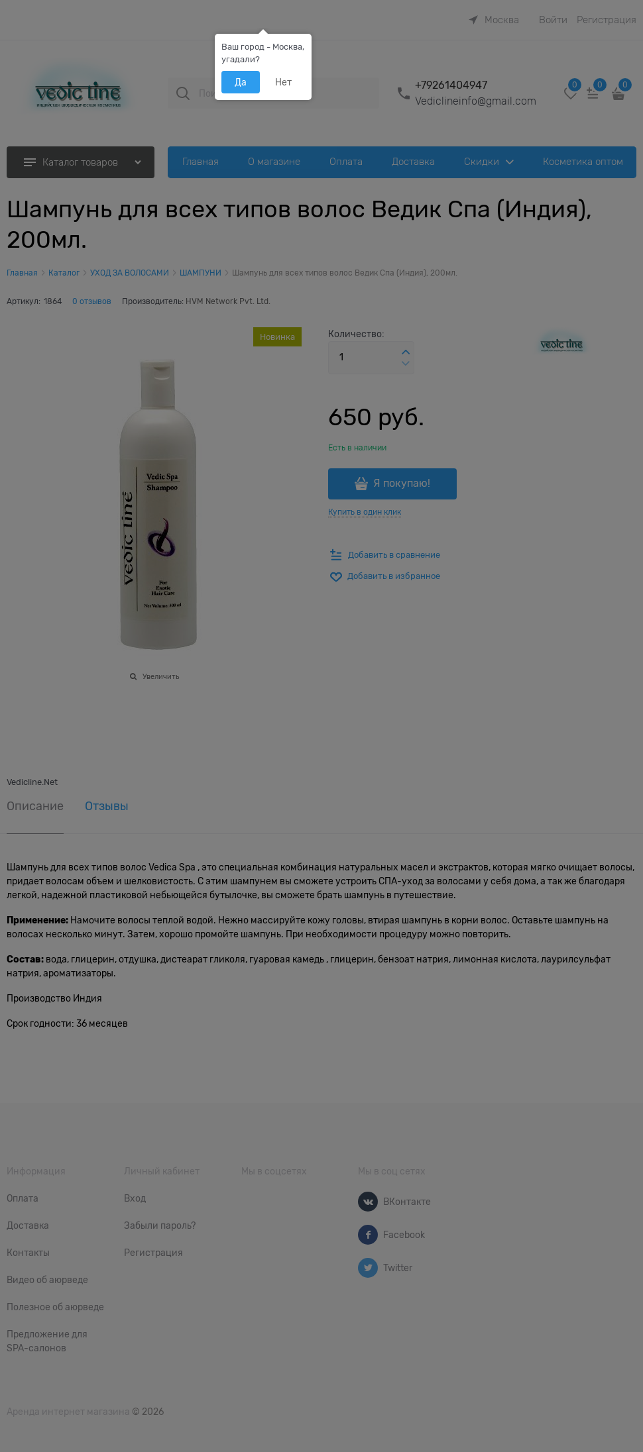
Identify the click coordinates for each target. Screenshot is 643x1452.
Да (241, 82)
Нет (283, 82)
